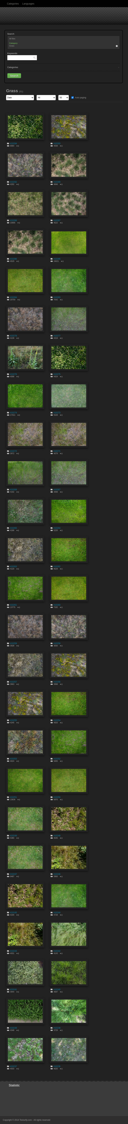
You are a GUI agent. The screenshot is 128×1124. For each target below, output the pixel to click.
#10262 (56, 566)
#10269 (13, 489)
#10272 (13, 451)
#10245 (13, 912)
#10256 (56, 682)
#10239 (13, 1028)
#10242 (56, 951)
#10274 (13, 412)
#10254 (56, 720)
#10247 (13, 874)
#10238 (56, 1028)
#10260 (56, 605)
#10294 (13, 143)
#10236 (56, 1066)
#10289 (56, 182)
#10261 (13, 605)
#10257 (13, 682)
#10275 (56, 374)
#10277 (56, 336)
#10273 (56, 412)
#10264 (56, 528)
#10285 (56, 259)
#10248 (56, 835)
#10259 (13, 643)
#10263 (13, 566)
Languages (28, 3)
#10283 (56, 297)
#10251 (13, 797)
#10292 (13, 182)
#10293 (56, 143)
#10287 (56, 220)
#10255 (13, 720)
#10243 (13, 951)
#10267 (56, 489)
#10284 (13, 297)
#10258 (56, 643)
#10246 (56, 874)
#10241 (13, 989)
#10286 (13, 259)
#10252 (56, 759)
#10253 (13, 759)
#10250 (56, 797)
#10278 (13, 336)
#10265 (13, 528)
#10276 (13, 374)
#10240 (56, 989)
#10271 (56, 451)
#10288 (13, 220)
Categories (13, 3)
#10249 (13, 835)
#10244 (56, 912)
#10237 (13, 1066)
